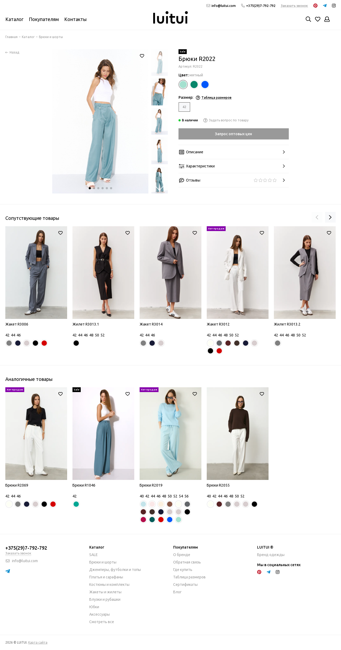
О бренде (181, 555)
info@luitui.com (221, 5)
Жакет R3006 (16, 324)
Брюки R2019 (151, 485)
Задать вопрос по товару (226, 120)
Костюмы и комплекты (109, 584)
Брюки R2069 (16, 485)
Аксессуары (99, 614)
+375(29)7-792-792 (258, 5)
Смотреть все (101, 622)
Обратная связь (187, 562)
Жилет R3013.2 (287, 324)
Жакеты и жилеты (105, 592)
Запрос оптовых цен (233, 134)
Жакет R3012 (218, 324)
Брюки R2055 (218, 485)
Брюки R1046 (83, 485)
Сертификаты (185, 584)
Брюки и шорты (102, 562)
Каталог (14, 19)
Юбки (94, 607)
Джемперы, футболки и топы (115, 569)
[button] (90, 188)
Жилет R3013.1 (85, 324)
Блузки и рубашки (104, 599)
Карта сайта (37, 642)
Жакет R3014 (151, 324)
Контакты (75, 19)
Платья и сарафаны (106, 577)
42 (184, 107)
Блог (177, 592)
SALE (93, 555)
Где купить (182, 569)
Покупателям (44, 19)
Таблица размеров (189, 577)
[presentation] (317, 217)
